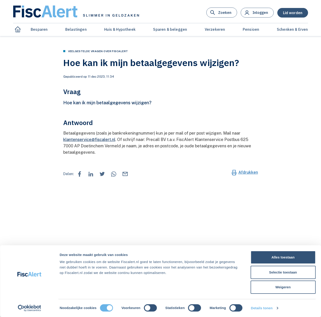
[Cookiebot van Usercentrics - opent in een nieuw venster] (29, 308)
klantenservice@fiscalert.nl (89, 139)
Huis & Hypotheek (120, 29)
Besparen (39, 29)
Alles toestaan (283, 257)
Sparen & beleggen (170, 29)
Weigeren (283, 287)
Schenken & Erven (292, 29)
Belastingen (76, 29)
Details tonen (262, 308)
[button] (221, 13)
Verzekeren (215, 29)
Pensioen (251, 29)
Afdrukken (248, 172)
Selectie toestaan (283, 272)
